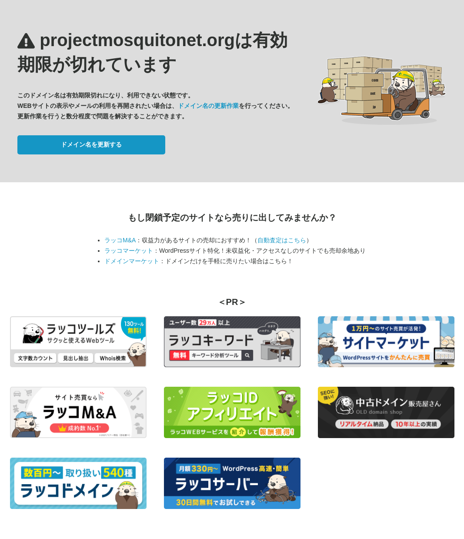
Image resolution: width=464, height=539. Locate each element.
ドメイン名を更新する (91, 144)
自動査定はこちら (281, 240)
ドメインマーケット (131, 261)
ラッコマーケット (128, 250)
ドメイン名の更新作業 (208, 105)
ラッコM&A (120, 240)
